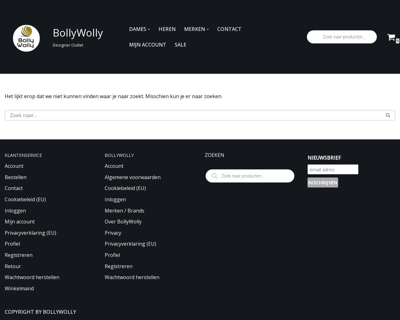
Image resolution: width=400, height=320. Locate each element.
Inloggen (15, 210)
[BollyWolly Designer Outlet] (52, 37)
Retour (13, 266)
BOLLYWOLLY (59, 311)
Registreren (18, 255)
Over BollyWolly (123, 221)
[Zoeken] (193, 115)
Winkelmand (19, 288)
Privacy (113, 232)
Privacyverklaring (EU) (30, 232)
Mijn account (20, 221)
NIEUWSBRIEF (324, 157)
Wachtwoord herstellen (32, 277)
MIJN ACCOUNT (147, 44)
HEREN (167, 29)
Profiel (12, 243)
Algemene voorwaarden (133, 177)
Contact (14, 188)
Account (14, 165)
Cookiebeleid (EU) (25, 199)
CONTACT (229, 29)
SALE (180, 44)
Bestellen (16, 177)
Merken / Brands (124, 210)
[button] (149, 29)
